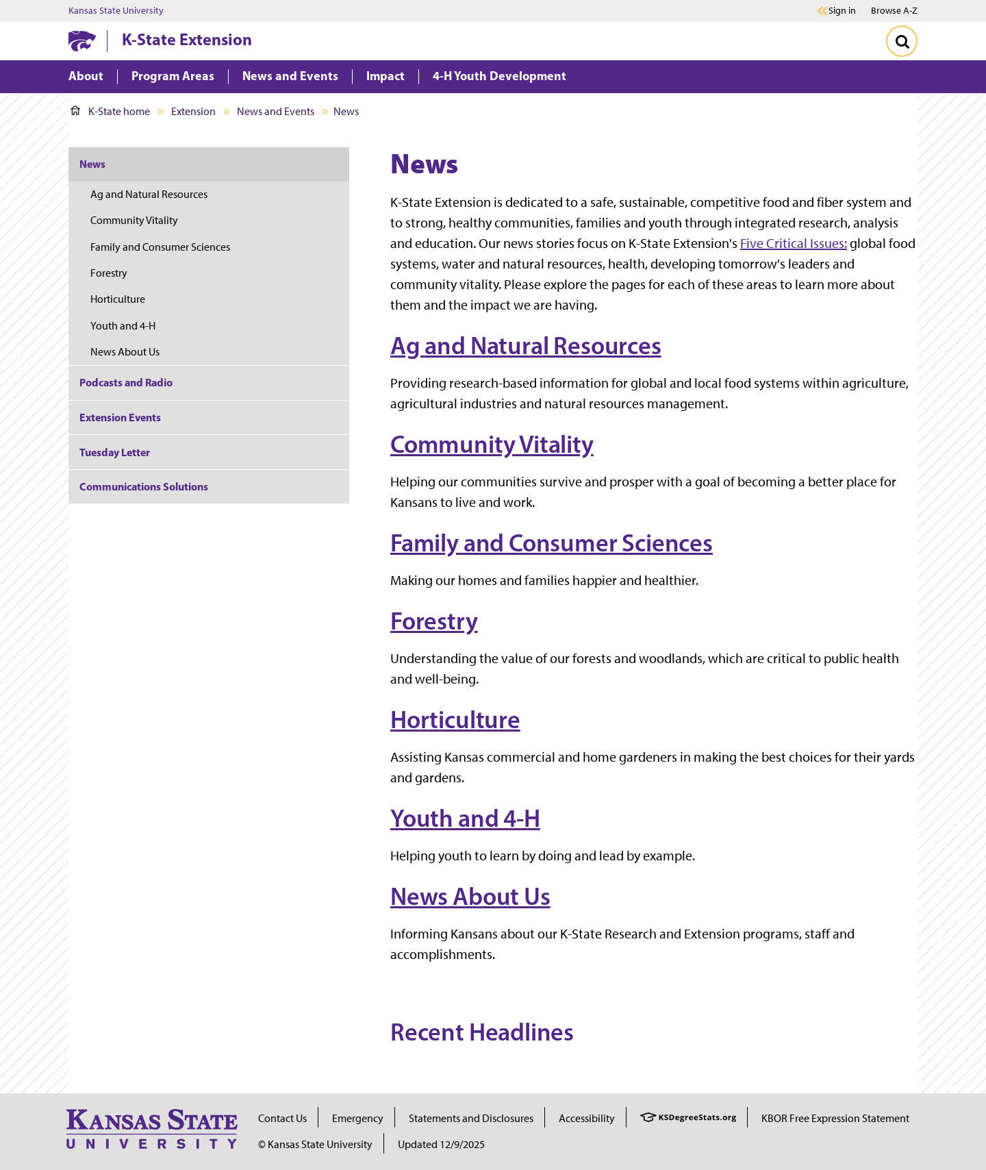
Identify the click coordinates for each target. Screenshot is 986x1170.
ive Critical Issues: (796, 243)
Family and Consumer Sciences (551, 542)
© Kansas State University (315, 1144)
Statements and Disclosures (471, 1118)
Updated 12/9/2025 (441, 1144)
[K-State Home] (82, 40)
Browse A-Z (894, 10)
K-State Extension (187, 39)
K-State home (110, 111)
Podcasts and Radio (126, 382)
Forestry (434, 621)
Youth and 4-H (465, 818)
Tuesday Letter (114, 452)
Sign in (842, 10)
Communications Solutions (143, 486)
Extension (193, 111)
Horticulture (455, 719)
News (92, 164)
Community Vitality (492, 444)
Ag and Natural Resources (525, 345)
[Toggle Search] (902, 41)
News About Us (470, 896)
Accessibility (587, 1118)
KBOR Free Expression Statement (835, 1118)
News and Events (275, 111)
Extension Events (120, 417)
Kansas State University (116, 10)
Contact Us (282, 1118)
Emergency (357, 1118)
